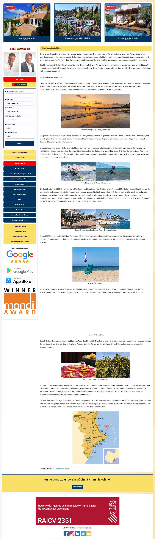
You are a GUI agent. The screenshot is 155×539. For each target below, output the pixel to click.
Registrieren (20, 157)
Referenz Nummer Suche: (14, 92)
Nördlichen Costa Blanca (20, 179)
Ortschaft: (9, 108)
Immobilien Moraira (20, 236)
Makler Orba (20, 210)
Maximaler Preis (11, 132)
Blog (20, 199)
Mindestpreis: (10, 124)
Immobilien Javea (20, 226)
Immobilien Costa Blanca (20, 215)
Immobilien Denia (20, 231)
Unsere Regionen (20, 189)
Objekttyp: (9, 99)
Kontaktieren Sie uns (19, 220)
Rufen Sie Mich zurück (20, 152)
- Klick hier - (27, 40)
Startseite (20, 79)
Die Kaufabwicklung (20, 194)
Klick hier (77, 487)
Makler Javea (20, 204)
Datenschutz (19, 184)
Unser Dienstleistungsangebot (20, 174)
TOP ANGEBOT (19, 169)
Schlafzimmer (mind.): (13, 116)
